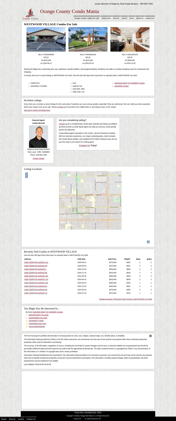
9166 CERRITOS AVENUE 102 (36, 276)
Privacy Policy (78, 412)
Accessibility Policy (90, 412)
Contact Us (150, 18)
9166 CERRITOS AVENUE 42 (35, 293)
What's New (106, 18)
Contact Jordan (38, 158)
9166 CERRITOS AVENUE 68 (35, 266)
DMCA (99, 412)
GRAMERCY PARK (36, 321)
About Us (139, 18)
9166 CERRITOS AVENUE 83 (35, 286)
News (132, 18)
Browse (116, 18)
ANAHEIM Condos (121, 86)
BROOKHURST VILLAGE (39, 315)
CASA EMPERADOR (37, 327)
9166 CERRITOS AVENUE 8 (35, 269)
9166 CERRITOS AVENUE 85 (35, 273)
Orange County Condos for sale (86, 18)
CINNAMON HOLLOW (37, 324)
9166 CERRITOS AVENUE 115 (36, 262)
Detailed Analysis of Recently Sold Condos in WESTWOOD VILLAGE (125, 299)
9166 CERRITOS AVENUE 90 (35, 290)
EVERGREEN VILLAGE (38, 318)
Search (124, 18)
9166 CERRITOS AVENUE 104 (36, 283)
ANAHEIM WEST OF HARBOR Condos (129, 83)
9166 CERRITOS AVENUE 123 (36, 279)
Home (3, 419)
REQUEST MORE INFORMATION (37, 110)
